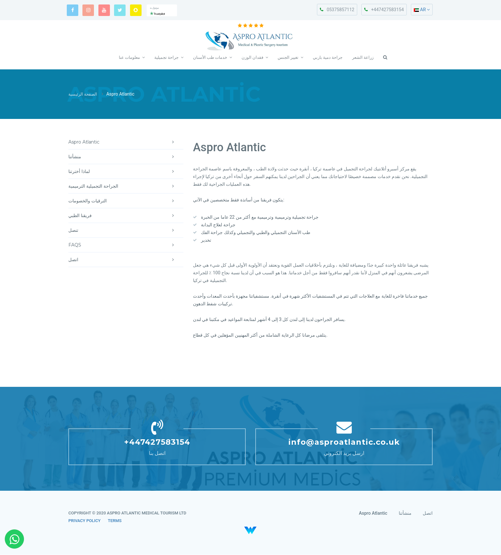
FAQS (125, 245)
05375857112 (337, 9)
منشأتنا (125, 157)
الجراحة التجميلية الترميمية (125, 186)
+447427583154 (384, 9)
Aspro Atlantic (125, 142)
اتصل (125, 260)
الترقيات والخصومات (125, 201)
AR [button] (422, 9)
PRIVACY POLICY (84, 521)
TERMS (115, 521)
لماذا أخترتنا (125, 172)
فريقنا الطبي (125, 216)
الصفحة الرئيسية (83, 94)
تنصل (125, 230)
